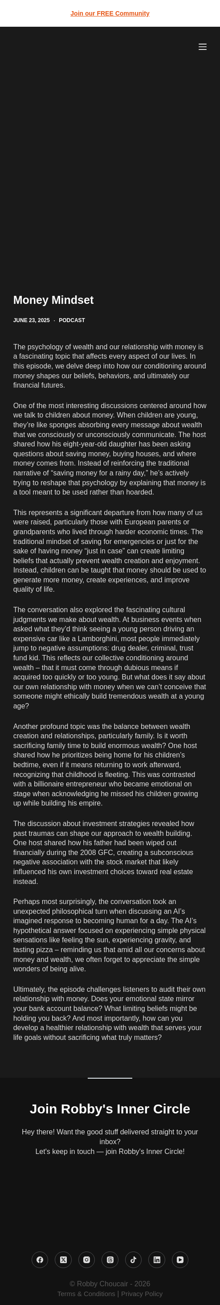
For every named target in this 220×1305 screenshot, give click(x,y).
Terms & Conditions (86, 1293)
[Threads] (110, 1260)
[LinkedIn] (156, 1260)
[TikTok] (133, 1260)
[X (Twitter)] (63, 1260)
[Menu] (203, 47)
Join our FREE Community (109, 13)
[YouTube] (180, 1260)
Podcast (72, 320)
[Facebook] (40, 1260)
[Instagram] (86, 1260)
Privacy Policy (142, 1293)
